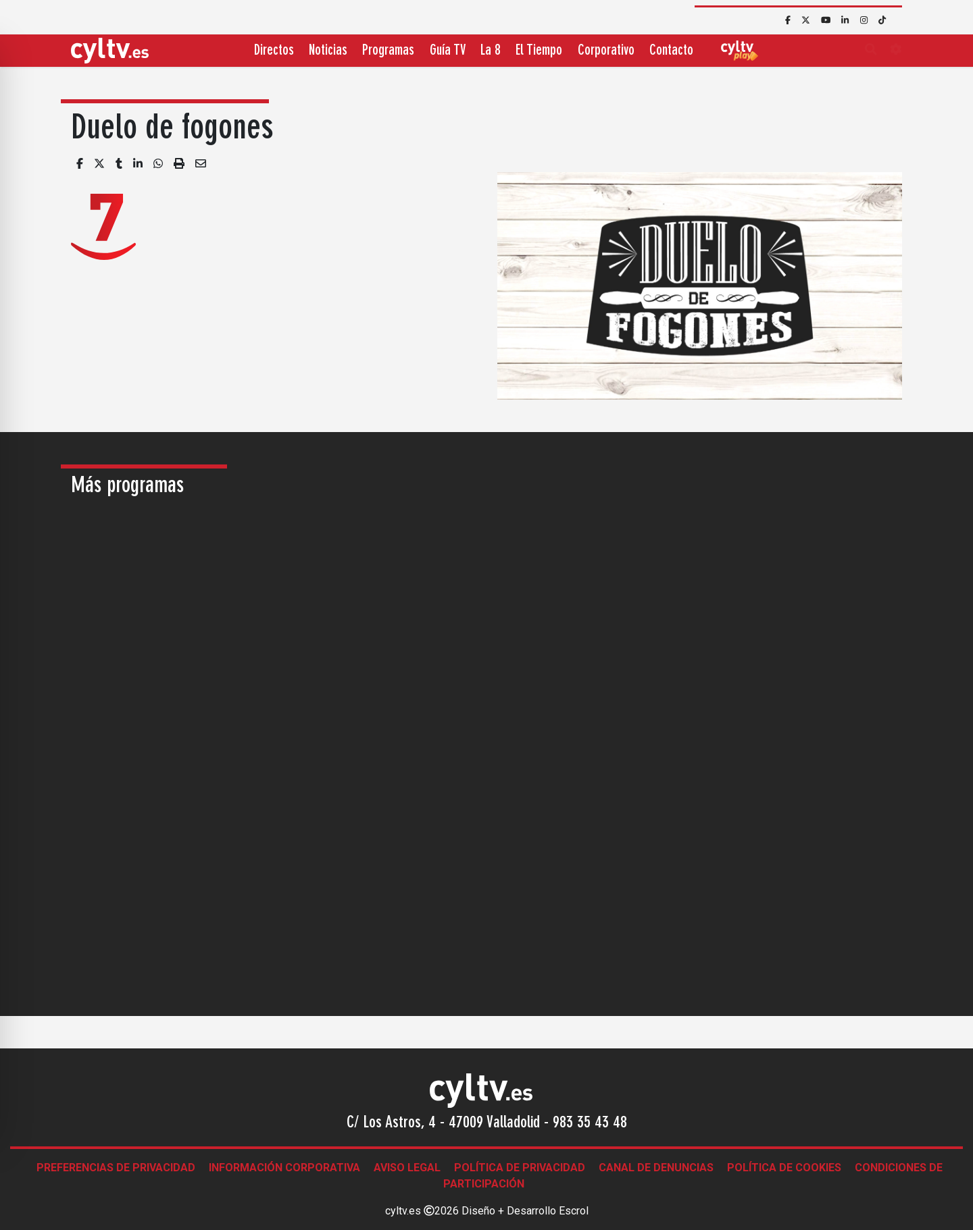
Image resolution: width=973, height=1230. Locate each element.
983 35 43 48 (590, 1123)
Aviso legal (407, 1167)
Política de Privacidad (519, 1167)
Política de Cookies (784, 1167)
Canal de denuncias (656, 1167)
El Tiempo (539, 51)
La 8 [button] (490, 51)
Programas (388, 51)
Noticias (328, 51)
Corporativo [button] (606, 51)
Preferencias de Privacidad (115, 1167)
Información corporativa (284, 1167)
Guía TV (448, 51)
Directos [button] (274, 51)
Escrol (574, 1210)
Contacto (671, 51)
